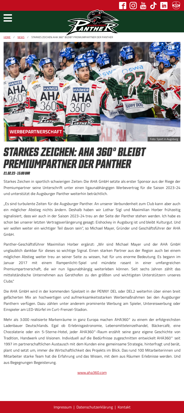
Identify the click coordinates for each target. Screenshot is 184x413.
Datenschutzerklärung (94, 407)
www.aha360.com (92, 372)
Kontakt (124, 407)
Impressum (63, 407)
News (20, 37)
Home (7, 37)
